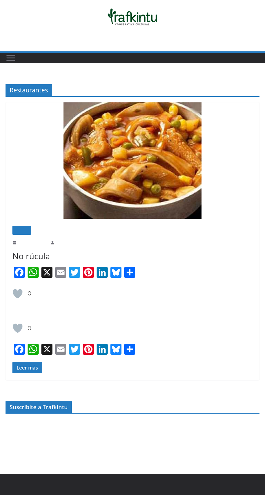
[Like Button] (17, 294)
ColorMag (82, 481)
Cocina (21, 230)
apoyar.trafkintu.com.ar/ (29, 437)
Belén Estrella (67, 242)
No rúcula (30, 256)
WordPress (107, 481)
